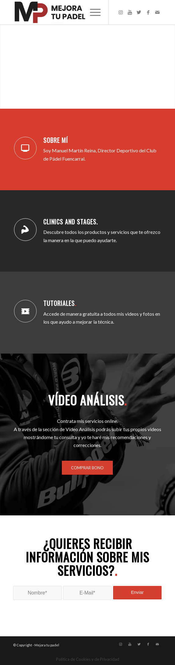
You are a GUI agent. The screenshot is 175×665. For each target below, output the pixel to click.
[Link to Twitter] (139, 12)
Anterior (14, 66)
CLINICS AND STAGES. (70, 221)
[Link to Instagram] (120, 12)
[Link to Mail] (157, 12)
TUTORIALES (59, 303)
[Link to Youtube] (129, 12)
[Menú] (92, 12)
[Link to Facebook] (148, 12)
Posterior (161, 66)
